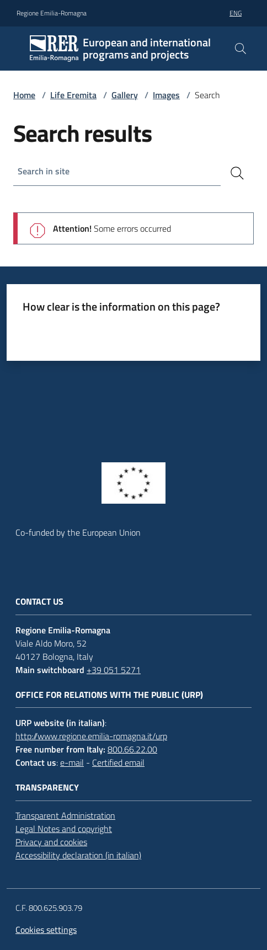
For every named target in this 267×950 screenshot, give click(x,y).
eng (235, 13)
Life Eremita (73, 95)
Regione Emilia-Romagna (52, 13)
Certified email (118, 762)
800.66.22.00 (132, 749)
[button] (240, 48)
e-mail (72, 762)
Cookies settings (46, 929)
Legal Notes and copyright (63, 828)
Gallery (124, 95)
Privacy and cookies (51, 841)
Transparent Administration (65, 815)
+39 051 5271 (114, 669)
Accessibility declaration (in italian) (78, 855)
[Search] (237, 173)
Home (24, 95)
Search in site (44, 171)
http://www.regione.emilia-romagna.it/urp (91, 736)
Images (166, 95)
